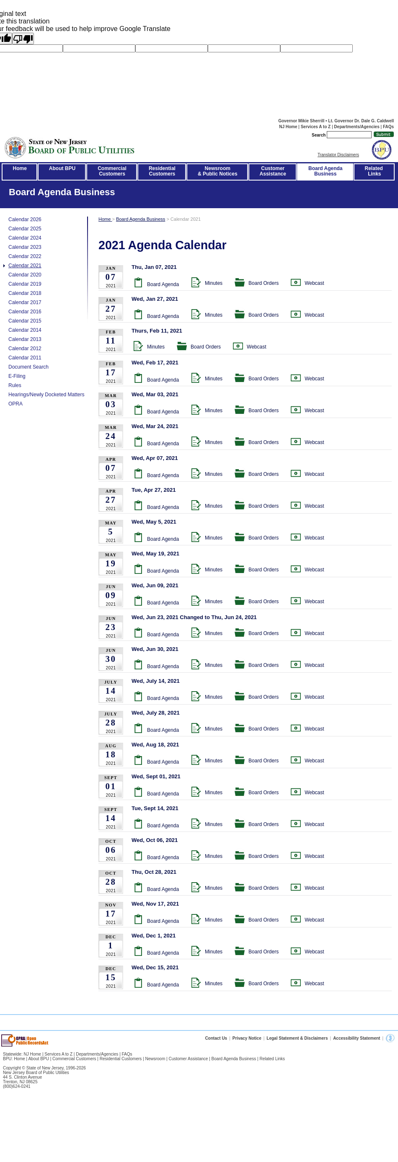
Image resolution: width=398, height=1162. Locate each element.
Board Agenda (163, 284)
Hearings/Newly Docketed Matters (46, 395)
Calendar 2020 (24, 275)
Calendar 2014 (24, 330)
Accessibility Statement (356, 1038)
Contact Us (216, 1038)
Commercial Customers (74, 1058)
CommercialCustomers (112, 171)
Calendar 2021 (24, 266)
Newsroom (155, 1058)
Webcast (314, 283)
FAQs (388, 126)
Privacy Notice (247, 1038)
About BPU (62, 168)
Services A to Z (316, 126)
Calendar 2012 (24, 348)
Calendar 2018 (24, 293)
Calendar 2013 (24, 339)
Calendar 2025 (24, 229)
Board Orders (263, 283)
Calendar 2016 (24, 312)
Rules (14, 385)
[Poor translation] (23, 38)
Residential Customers (121, 1058)
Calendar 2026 (24, 219)
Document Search (28, 367)
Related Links (375, 171)
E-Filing (17, 376)
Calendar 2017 (24, 302)
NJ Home (288, 126)
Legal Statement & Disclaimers (297, 1038)
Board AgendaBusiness (325, 171)
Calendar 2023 (24, 247)
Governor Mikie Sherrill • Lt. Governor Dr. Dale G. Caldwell (336, 121)
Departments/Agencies (356, 126)
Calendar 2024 (24, 238)
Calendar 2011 (24, 358)
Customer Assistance (188, 1058)
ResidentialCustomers (162, 171)
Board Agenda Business (140, 219)
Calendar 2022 (24, 256)
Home (20, 168)
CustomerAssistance (273, 171)
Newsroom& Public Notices (218, 171)
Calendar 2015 (24, 321)
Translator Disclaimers (338, 154)
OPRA (15, 404)
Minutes (213, 283)
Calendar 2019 (24, 284)
